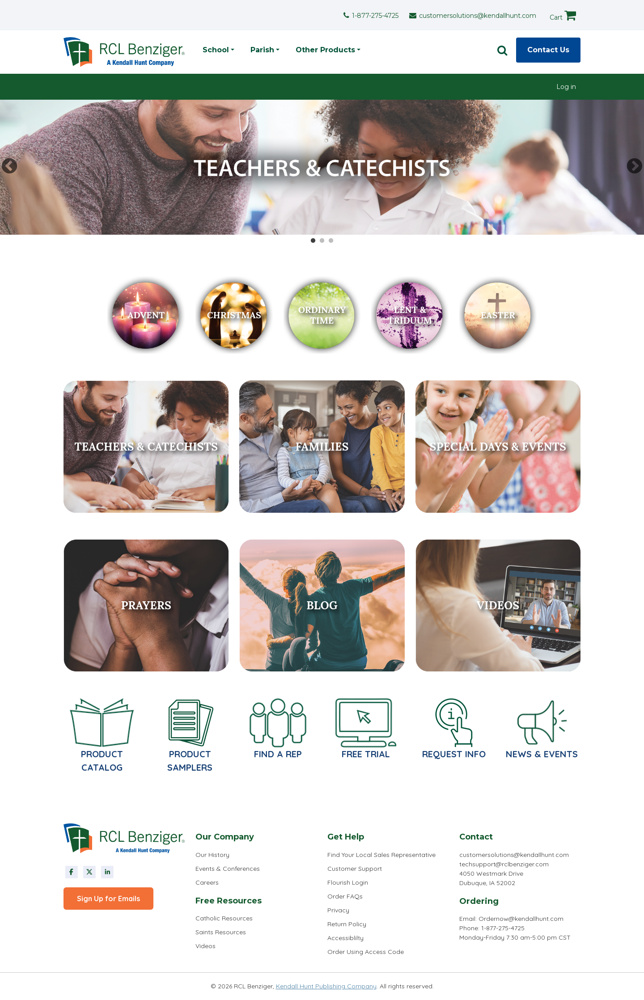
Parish (262, 50)
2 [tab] (322, 240)
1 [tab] (313, 240)
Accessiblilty (345, 938)
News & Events (542, 753)
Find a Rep (278, 753)
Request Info (454, 753)
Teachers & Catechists (145, 446)
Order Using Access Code (365, 952)
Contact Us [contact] (548, 50)
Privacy (338, 910)
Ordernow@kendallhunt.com (521, 919)
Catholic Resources (224, 918)
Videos (497, 605)
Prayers (146, 605)
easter (498, 315)
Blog (321, 605)
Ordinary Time (322, 315)
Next (634, 166)
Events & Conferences (227, 869)
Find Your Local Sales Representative (381, 855)
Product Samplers (189, 760)
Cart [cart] (563, 15)
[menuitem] (566, 86)
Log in (566, 87)
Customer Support (354, 869)
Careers (207, 882)
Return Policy (346, 924)
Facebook (72, 872)
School (216, 50)
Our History (212, 855)
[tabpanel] (322, 167)
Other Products (325, 50)
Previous (9, 166)
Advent (146, 315)
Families (321, 446)
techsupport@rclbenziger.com (504, 864)
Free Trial (366, 753)
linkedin (107, 872)
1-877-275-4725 (375, 16)
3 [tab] (330, 240)
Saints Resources (220, 932)
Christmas (234, 315)
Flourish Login (347, 882)
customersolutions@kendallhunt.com (477, 16)
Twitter (89, 872)
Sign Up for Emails (108, 898)
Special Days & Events (498, 446)
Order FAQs (345, 896)
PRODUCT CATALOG (102, 760)
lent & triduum (410, 315)
